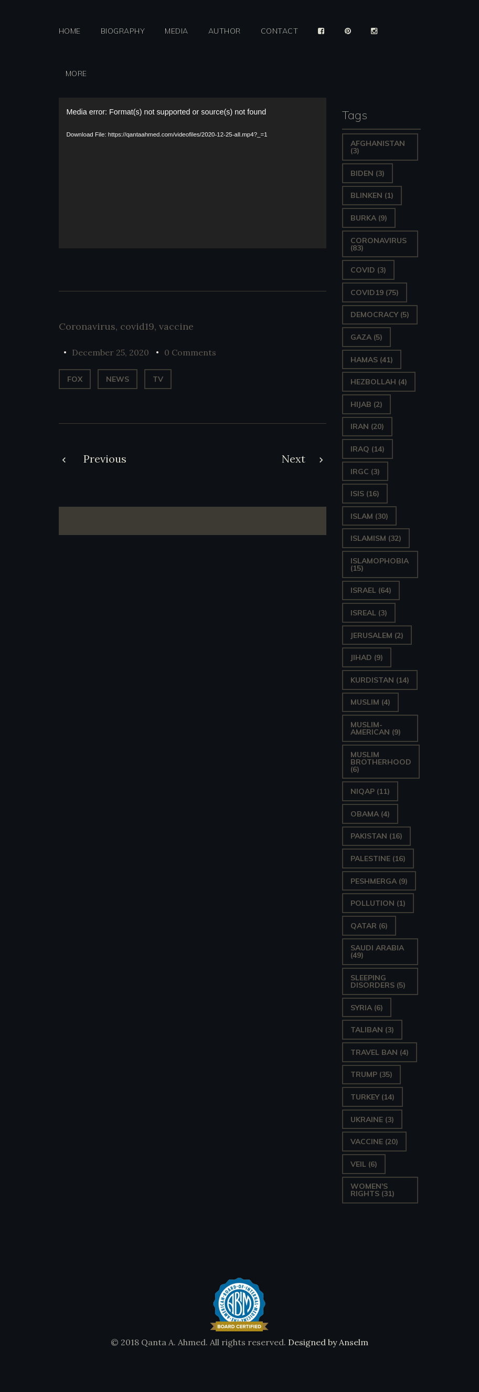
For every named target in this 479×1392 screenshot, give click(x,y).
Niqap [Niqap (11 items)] (370, 791)
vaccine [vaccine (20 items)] (374, 1141)
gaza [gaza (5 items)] (366, 337)
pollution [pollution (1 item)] (378, 903)
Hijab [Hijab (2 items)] (366, 404)
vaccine (176, 326)
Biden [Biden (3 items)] (367, 173)
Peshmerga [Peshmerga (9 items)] (379, 881)
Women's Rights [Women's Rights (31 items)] (372, 1189)
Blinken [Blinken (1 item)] (371, 195)
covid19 (137, 326)
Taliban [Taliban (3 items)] (372, 1029)
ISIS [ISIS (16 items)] (364, 493)
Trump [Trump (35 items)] (371, 1074)
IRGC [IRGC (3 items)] (365, 471)
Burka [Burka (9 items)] (368, 218)
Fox (74, 379)
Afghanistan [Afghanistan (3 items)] (377, 147)
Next (293, 458)
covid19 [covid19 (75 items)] (374, 292)
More (76, 73)
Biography (123, 31)
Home (70, 31)
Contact (280, 31)
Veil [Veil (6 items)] (363, 1164)
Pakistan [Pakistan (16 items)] (376, 836)
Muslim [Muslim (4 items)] (370, 702)
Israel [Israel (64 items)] (370, 590)
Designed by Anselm (327, 1342)
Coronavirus (87, 326)
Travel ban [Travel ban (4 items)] (379, 1052)
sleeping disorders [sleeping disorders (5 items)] (378, 981)
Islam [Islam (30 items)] (369, 516)
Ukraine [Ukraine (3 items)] (372, 1119)
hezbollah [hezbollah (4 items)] (378, 381)
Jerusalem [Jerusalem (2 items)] (376, 635)
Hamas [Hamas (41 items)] (371, 359)
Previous (104, 458)
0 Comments (190, 352)
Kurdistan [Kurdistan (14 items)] (379, 680)
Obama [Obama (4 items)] (370, 814)
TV (158, 379)
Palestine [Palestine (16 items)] (378, 858)
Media (176, 31)
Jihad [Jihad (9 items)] (366, 657)
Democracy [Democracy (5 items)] (379, 314)
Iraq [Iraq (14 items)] (367, 449)
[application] (192, 173)
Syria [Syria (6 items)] (366, 1007)
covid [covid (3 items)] (368, 270)
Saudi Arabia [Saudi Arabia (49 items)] (377, 951)
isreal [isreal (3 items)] (368, 612)
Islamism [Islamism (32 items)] (375, 538)
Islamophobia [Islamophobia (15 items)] (379, 564)
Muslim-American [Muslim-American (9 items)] (375, 728)
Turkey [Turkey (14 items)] (372, 1097)
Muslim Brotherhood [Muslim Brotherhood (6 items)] (380, 762)
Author (224, 31)
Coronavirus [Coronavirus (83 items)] (378, 244)
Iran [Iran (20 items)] (367, 426)
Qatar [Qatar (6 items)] (369, 925)
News (117, 379)
